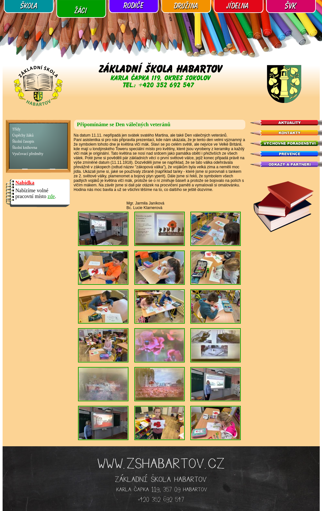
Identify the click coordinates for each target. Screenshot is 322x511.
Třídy (16, 129)
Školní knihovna (24, 148)
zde (51, 196)
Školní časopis (23, 141)
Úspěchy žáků (23, 135)
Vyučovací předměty (28, 154)
